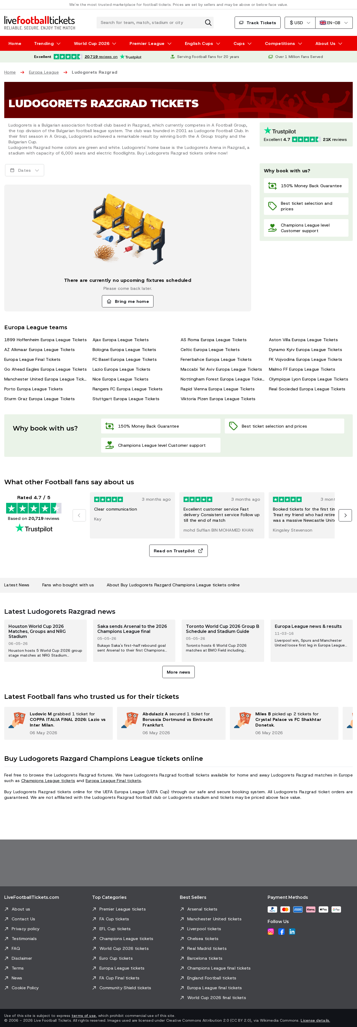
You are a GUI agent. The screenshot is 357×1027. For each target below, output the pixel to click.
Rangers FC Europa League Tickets (128, 389)
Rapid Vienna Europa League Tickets (218, 389)
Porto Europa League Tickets (33, 389)
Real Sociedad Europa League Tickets (307, 389)
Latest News (17, 585)
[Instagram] (271, 931)
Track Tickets (257, 23)
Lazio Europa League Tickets (122, 369)
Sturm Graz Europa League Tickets (39, 399)
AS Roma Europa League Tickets (214, 340)
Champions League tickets (48, 780)
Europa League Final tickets (113, 780)
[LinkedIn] (292, 931)
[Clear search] (208, 22)
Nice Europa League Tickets (120, 379)
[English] (334, 22)
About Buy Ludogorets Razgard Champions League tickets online (173, 585)
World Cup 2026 (91, 43)
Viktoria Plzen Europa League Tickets (218, 399)
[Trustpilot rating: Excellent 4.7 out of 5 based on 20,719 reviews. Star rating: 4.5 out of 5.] (87, 56)
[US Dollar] (300, 22)
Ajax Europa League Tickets (121, 340)
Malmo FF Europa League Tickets (302, 369)
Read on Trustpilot (179, 551)
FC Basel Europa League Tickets (125, 359)
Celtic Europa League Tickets (210, 349)
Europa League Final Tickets (32, 359)
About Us (326, 43)
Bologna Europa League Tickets (124, 349)
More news (178, 672)
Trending (44, 43)
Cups (239, 43)
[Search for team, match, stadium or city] (155, 22)
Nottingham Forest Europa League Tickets (223, 379)
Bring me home (127, 301)
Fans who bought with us (68, 585)
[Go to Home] (39, 22)
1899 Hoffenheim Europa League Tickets (45, 340)
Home (15, 43)
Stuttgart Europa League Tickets (126, 399)
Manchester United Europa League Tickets (46, 379)
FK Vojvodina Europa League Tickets (305, 359)
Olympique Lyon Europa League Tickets (308, 379)
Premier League (147, 43)
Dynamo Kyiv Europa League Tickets (305, 349)
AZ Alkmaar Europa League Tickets (39, 349)
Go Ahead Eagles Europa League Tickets (45, 369)
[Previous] (79, 515)
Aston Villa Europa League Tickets (303, 340)
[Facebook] (281, 931)
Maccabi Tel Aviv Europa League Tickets (221, 369)
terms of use (84, 1015)
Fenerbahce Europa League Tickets (216, 359)
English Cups (199, 43)
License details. (315, 1020)
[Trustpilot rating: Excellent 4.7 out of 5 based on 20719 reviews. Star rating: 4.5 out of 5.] (306, 134)
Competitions (280, 43)
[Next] (345, 515)
